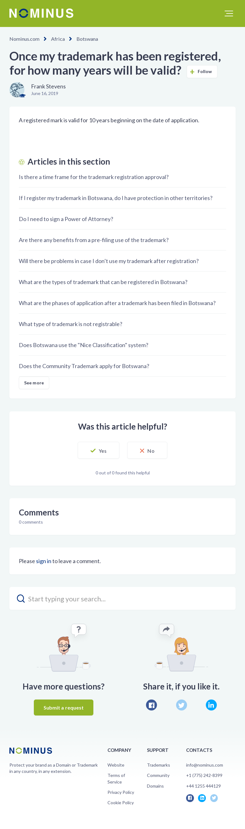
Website (115, 765)
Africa (57, 39)
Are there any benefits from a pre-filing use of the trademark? (94, 239)
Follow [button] (205, 71)
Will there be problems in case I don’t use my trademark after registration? (109, 260)
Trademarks (158, 765)
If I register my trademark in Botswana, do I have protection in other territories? (115, 197)
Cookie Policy (120, 802)
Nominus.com (24, 39)
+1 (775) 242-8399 (204, 775)
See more (34, 382)
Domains (155, 786)
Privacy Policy (120, 792)
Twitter (181, 705)
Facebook (151, 705)
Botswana (86, 39)
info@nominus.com (204, 765)
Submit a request (64, 707)
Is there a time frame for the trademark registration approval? (94, 176)
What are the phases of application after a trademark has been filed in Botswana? (117, 302)
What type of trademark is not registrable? (70, 323)
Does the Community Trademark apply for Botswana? (84, 365)
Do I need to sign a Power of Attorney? (66, 218)
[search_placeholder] (122, 598)
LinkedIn (211, 705)
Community (158, 775)
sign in (43, 560)
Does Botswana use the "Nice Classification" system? (83, 344)
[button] (229, 13)
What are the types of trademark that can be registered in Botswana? (103, 281)
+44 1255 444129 (203, 786)
